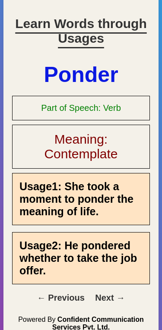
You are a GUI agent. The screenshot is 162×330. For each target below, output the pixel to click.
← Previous (61, 297)
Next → (110, 297)
